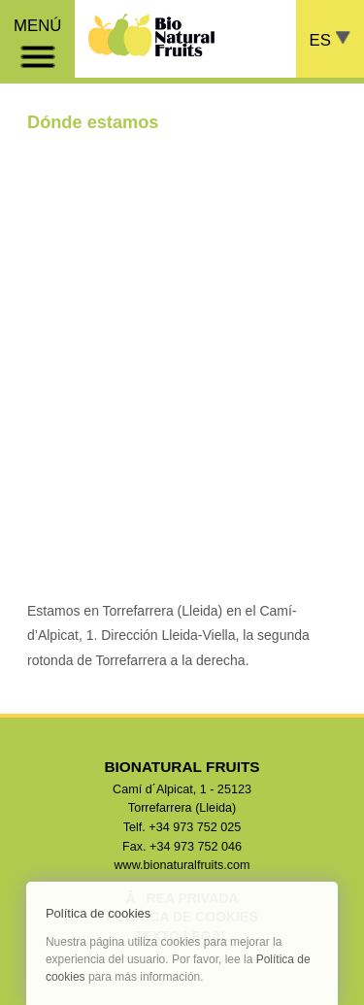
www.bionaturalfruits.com (182, 865)
